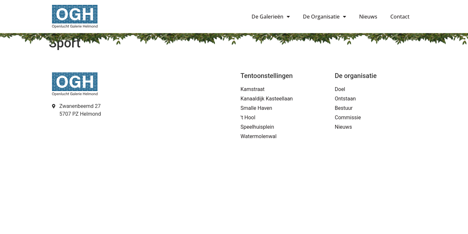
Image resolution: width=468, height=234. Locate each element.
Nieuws (368, 16)
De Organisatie (324, 16)
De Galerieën (271, 16)
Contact (400, 16)
